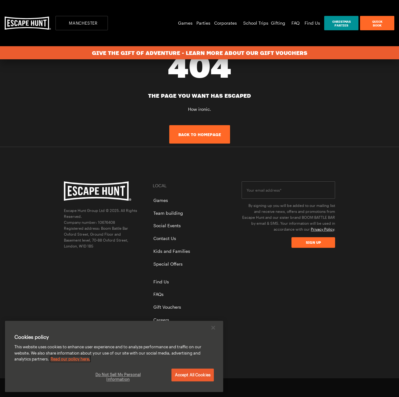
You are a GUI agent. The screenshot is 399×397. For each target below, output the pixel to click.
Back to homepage (199, 134)
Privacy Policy (322, 229)
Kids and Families (171, 251)
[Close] (213, 328)
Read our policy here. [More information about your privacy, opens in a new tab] (70, 358)
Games (187, 23)
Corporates (227, 23)
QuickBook (377, 23)
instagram (332, 388)
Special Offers (168, 264)
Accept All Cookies (192, 374)
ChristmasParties (341, 23)
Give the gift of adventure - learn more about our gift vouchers (199, 52)
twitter (310, 388)
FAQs (158, 294)
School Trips (255, 23)
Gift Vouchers (167, 307)
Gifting (280, 23)
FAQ (295, 23)
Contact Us (164, 238)
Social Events (167, 225)
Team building (168, 213)
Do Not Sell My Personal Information (118, 377)
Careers (161, 319)
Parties (205, 23)
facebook (289, 388)
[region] (114, 356)
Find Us (312, 23)
